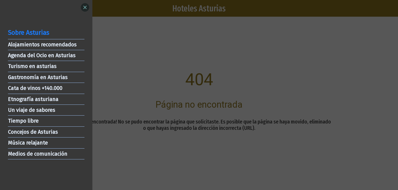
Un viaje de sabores (31, 110)
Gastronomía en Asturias (38, 77)
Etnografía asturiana (33, 99)
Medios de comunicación (37, 154)
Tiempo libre (23, 121)
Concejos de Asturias (33, 132)
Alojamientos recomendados (42, 44)
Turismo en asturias (32, 66)
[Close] (85, 7)
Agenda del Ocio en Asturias (41, 55)
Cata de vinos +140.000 (35, 88)
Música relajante (28, 143)
